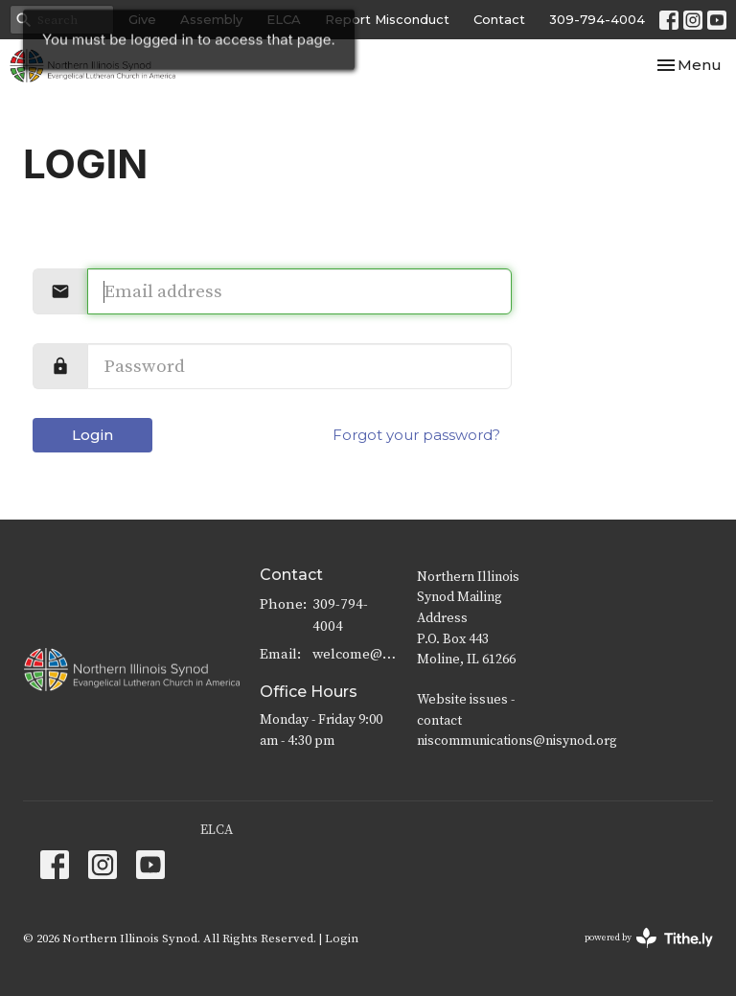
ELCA (216, 830)
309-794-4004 (597, 19)
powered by (649, 938)
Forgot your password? (416, 435)
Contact (499, 19)
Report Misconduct (387, 19)
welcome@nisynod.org (355, 654)
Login (92, 435)
